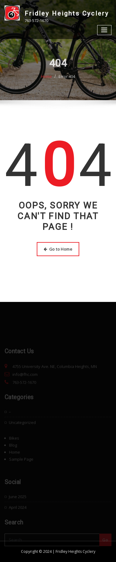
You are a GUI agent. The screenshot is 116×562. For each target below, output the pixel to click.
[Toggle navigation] (104, 30)
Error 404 (67, 82)
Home (46, 82)
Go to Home (58, 249)
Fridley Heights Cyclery (67, 13)
